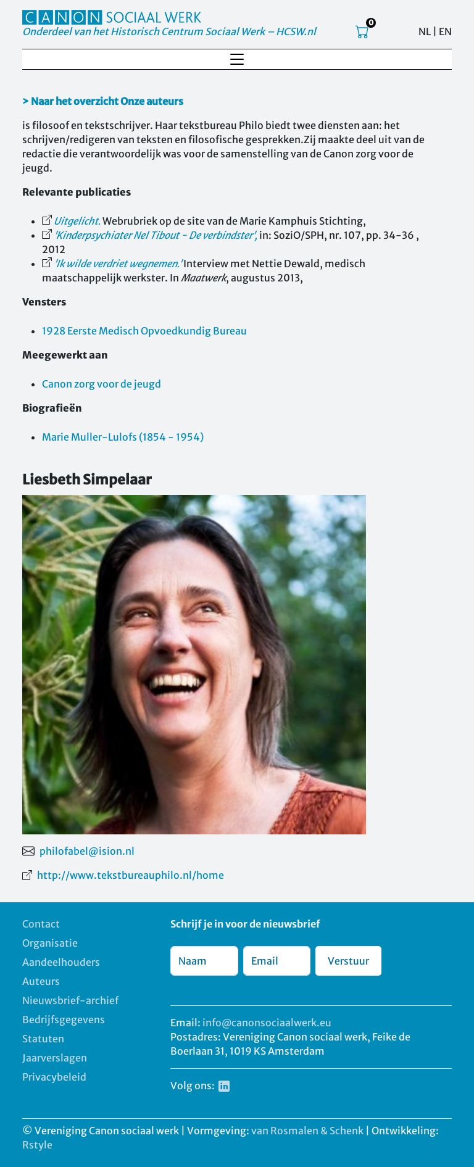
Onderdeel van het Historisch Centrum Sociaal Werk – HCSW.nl (169, 31)
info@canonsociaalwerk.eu (266, 1022)
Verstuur (348, 961)
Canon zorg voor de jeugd (101, 384)
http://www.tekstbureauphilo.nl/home (130, 875)
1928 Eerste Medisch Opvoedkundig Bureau (144, 331)
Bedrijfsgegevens (63, 1019)
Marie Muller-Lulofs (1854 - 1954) (123, 437)
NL (424, 31)
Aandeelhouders (61, 962)
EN (445, 31)
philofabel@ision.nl (87, 851)
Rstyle (37, 1145)
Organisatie (50, 943)
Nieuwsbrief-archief (70, 1000)
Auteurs (41, 981)
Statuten (43, 1038)
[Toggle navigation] (237, 59)
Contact (41, 924)
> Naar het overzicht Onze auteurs (102, 101)
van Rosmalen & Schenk (307, 1130)
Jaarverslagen (54, 1058)
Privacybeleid (54, 1077)
